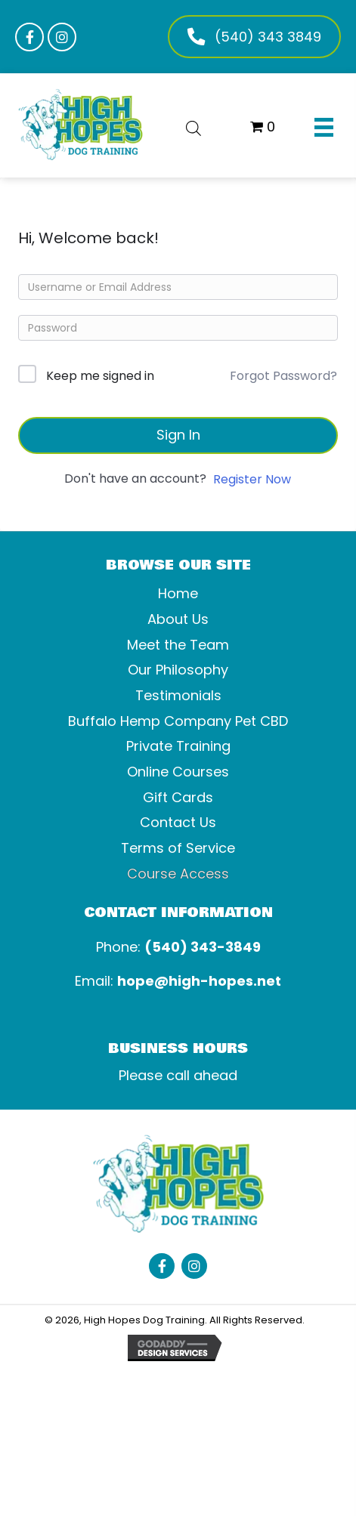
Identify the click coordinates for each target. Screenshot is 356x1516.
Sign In (178, 434)
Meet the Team (178, 644)
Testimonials (178, 695)
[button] (29, 37)
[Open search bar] (193, 126)
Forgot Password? (283, 375)
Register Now (252, 479)
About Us (178, 619)
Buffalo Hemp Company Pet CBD (178, 721)
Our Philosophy (178, 669)
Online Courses (178, 771)
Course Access (178, 873)
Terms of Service (178, 847)
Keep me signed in (100, 375)
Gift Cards (178, 797)
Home (178, 593)
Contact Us (178, 822)
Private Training (178, 745)
